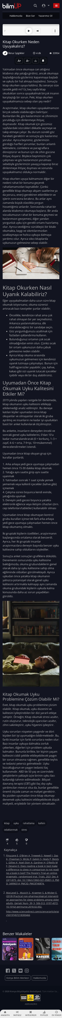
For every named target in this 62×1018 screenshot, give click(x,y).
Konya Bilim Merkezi (17, 977)
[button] (55, 31)
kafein (41, 823)
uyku (16, 823)
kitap (7, 823)
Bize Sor (30, 15)
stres (24, 829)
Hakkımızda (16, 15)
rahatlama (28, 823)
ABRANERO (31, 1003)
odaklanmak (11, 829)
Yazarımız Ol (45, 15)
